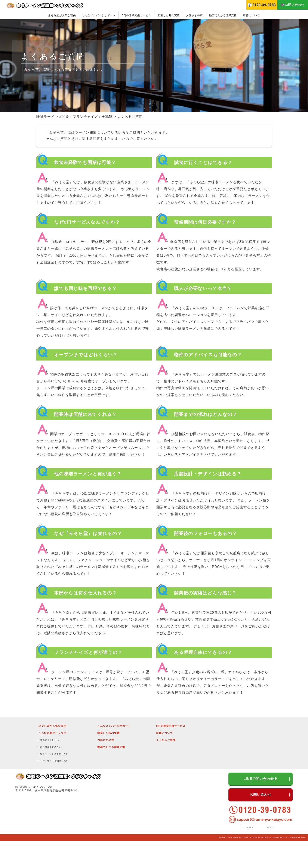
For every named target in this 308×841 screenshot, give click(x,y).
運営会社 (250, 827)
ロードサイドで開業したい (54, 761)
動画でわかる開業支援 (223, 15)
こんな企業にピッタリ (52, 733)
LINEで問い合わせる (260, 778)
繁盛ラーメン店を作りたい (54, 754)
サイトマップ (271, 827)
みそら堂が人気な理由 (62, 15)
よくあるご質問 (166, 740)
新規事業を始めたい (50, 747)
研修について (251, 15)
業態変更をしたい (49, 740)
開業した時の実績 (169, 15)
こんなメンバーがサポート (99, 15)
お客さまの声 (194, 15)
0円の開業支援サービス (136, 15)
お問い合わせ (260, 794)
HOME (107, 116)
